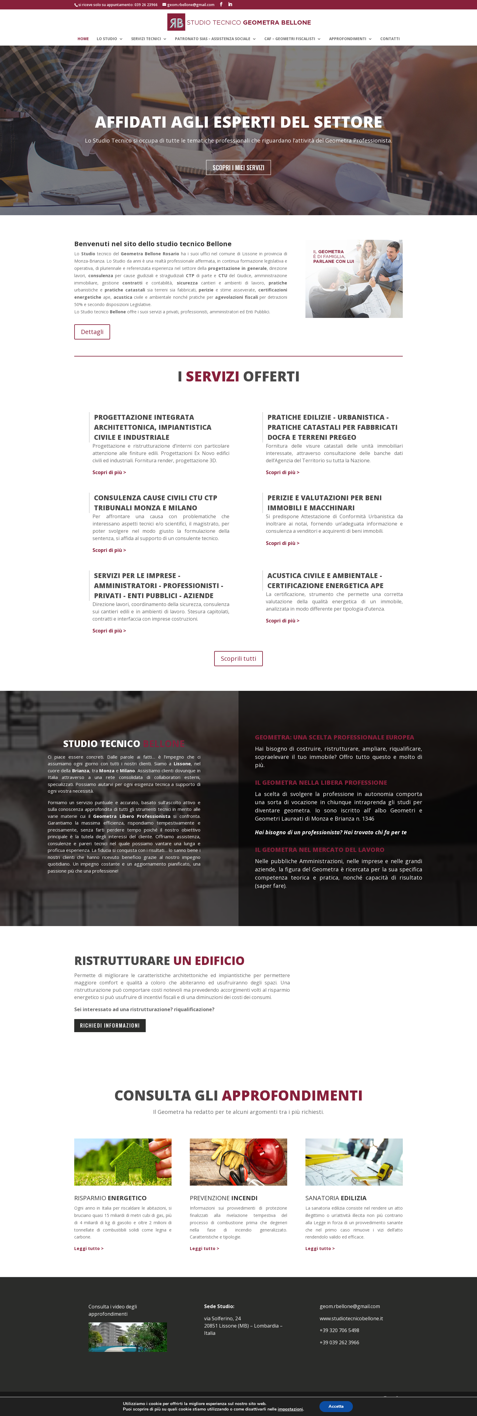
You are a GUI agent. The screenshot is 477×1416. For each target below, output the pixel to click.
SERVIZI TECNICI (146, 38)
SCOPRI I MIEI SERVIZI (238, 175)
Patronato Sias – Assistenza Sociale (212, 38)
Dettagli (92, 340)
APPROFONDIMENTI (347, 38)
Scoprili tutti (238, 667)
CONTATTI (390, 38)
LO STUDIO (107, 38)
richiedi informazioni (110, 1033)
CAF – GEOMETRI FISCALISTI (289, 38)
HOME (83, 38)
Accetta (336, 1406)
